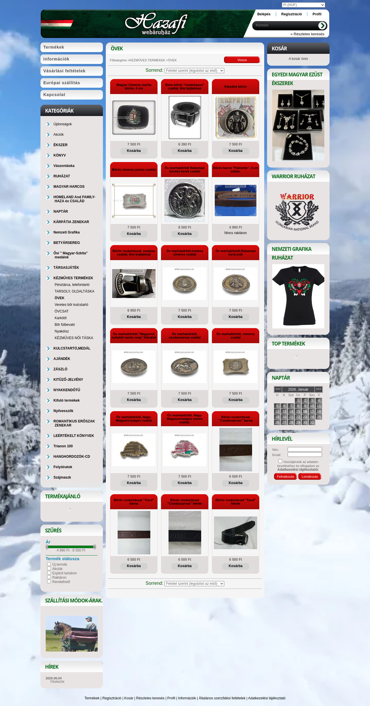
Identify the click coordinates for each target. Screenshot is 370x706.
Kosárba (134, 151)
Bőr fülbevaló (65, 325)
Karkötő (60, 318)
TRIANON (57, 681)
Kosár (128, 698)
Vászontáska (64, 166)
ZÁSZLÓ (60, 369)
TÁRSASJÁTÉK (66, 268)
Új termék (59, 564)
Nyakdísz (62, 331)
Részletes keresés (150, 698)
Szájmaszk (62, 477)
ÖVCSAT (62, 311)
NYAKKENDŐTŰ (66, 390)
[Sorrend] (194, 70)
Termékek (91, 698)
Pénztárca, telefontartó (72, 285)
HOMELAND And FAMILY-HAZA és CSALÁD (74, 199)
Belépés (264, 14)
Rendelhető (61, 582)
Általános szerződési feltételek (222, 698)
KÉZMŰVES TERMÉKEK (147, 60)
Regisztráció (111, 698)
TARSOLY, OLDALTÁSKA (74, 291)
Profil (171, 698)
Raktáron (59, 578)
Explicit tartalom (64, 573)
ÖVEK (59, 298)
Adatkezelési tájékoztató (266, 698)
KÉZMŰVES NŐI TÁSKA (74, 338)
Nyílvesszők (63, 411)
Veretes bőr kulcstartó (71, 305)
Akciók (57, 569)
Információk (187, 698)
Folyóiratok (62, 467)
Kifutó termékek (66, 400)
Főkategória (118, 60)
